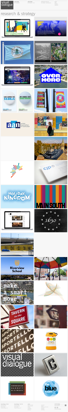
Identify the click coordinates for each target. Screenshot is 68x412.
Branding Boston (45, 1)
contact (56, 5)
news (56, 1)
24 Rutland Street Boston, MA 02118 (3, 405)
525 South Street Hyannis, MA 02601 (17, 405)
